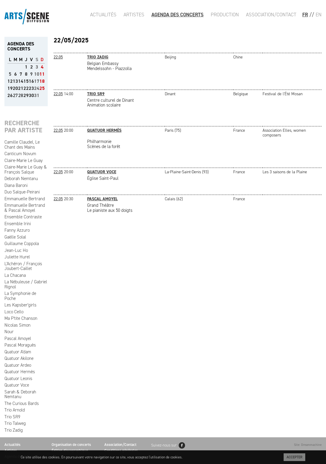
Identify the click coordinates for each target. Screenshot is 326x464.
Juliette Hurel (17, 257)
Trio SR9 (12, 417)
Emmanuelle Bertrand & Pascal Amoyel (24, 207)
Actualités (103, 14)
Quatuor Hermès (19, 372)
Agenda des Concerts (177, 14)
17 (36, 81)
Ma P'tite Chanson (20, 318)
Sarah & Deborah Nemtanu (20, 394)
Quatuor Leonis (18, 379)
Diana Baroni (16, 185)
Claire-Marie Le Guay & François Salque (25, 169)
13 (15, 81)
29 (26, 95)
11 (42, 74)
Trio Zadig (13, 430)
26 (10, 95)
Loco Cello (13, 312)
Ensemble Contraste (23, 217)
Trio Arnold (14, 410)
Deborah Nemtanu (21, 179)
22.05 (58, 57)
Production (225, 14)
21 (20, 88)
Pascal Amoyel (17, 338)
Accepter (294, 457)
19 (10, 88)
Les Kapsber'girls (20, 305)
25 (42, 88)
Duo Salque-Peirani (22, 192)
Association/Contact (271, 14)
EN (319, 14)
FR (305, 14)
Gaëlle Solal (15, 237)
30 (31, 95)
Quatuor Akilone (18, 358)
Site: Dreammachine (308, 445)
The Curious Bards (21, 403)
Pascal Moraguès (20, 345)
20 (15, 88)
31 (36, 95)
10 (36, 74)
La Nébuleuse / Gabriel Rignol (25, 284)
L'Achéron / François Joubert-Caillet (23, 266)
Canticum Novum (20, 154)
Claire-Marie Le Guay (23, 160)
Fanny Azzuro (17, 230)
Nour (9, 332)
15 (26, 81)
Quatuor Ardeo (17, 365)
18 (42, 81)
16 (31, 81)
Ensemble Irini (17, 224)
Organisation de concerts (71, 444)
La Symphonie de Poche (20, 295)
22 (26, 88)
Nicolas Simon (17, 325)
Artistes (134, 14)
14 (20, 81)
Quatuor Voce (16, 385)
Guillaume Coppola (21, 244)
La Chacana (15, 275)
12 (10, 81)
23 (31, 88)
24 (36, 88)
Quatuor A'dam (17, 352)
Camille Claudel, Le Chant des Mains (22, 144)
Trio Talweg (15, 423)
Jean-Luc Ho (16, 250)
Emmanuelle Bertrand (24, 199)
